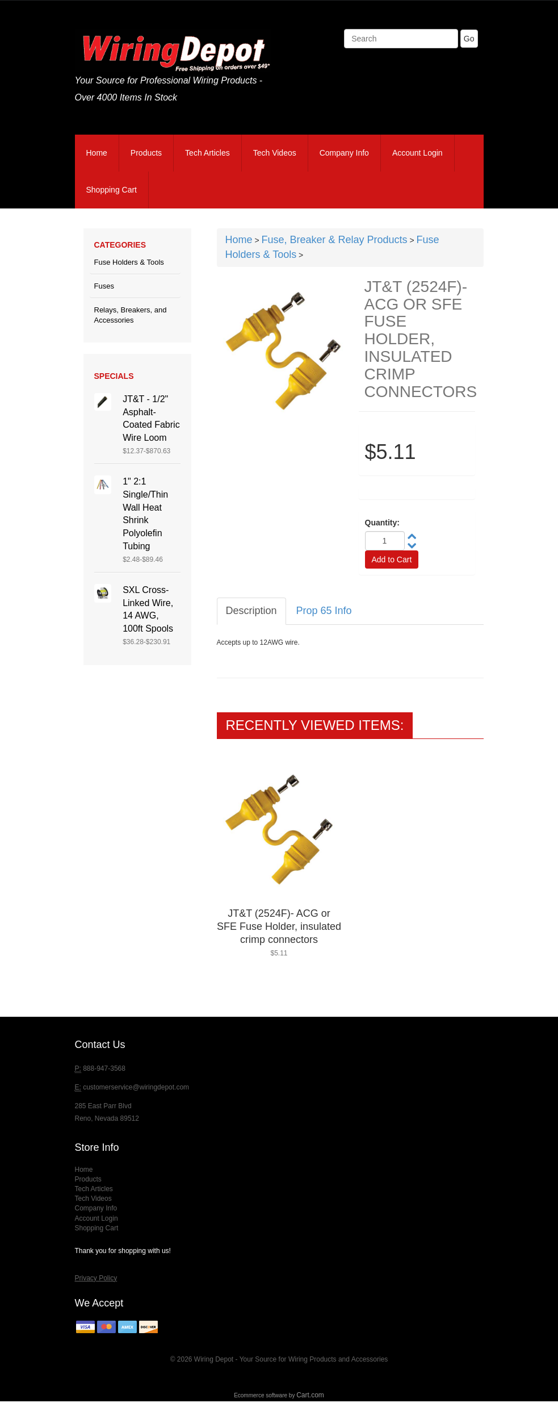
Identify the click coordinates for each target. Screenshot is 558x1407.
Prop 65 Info (324, 610)
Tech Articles (207, 152)
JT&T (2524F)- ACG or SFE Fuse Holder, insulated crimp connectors (279, 926)
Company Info (344, 152)
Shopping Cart (111, 189)
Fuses (104, 286)
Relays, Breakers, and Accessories (130, 315)
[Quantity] (385, 540)
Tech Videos (274, 152)
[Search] (401, 38)
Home (96, 152)
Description (251, 610)
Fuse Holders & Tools (129, 262)
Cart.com (310, 1395)
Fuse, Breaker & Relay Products (334, 239)
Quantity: (382, 522)
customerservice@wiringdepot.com (136, 1087)
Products (146, 152)
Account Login (417, 152)
